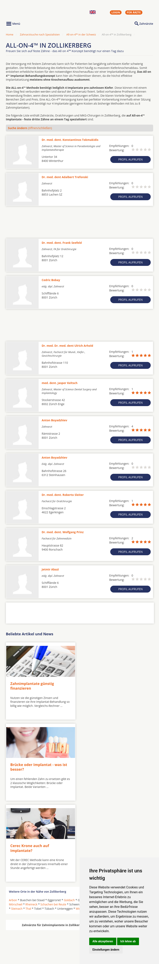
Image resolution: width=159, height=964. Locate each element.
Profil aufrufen (130, 159)
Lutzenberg (131, 818)
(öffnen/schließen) (30, 128)
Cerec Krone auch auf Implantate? (29, 766)
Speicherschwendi (112, 823)
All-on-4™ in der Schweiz (81, 34)
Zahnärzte (146, 24)
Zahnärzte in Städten (60, 937)
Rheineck (31, 823)
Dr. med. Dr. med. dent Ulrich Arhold (67, 346)
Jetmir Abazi (50, 569)
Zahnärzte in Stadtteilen (55, 944)
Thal (28, 827)
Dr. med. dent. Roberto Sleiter (63, 495)
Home (9, 34)
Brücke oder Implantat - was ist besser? (112, 685)
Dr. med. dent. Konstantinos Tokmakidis (70, 140)
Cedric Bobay (51, 280)
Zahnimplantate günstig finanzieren (32, 685)
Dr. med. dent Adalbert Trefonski (65, 177)
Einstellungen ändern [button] (105, 949)
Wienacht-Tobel (86, 827)
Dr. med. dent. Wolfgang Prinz (63, 532)
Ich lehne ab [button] (128, 941)
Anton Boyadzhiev (54, 420)
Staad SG (143, 823)
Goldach (69, 818)
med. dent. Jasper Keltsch (59, 383)
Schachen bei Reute (53, 823)
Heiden (106, 818)
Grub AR (93, 818)
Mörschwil (15, 823)
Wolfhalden (106, 827)
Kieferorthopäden (21, 947)
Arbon (13, 818)
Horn (117, 818)
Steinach (16, 827)
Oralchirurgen (18, 937)
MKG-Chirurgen (19, 942)
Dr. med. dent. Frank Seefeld (62, 243)
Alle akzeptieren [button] (102, 941)
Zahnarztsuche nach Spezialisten (40, 34)
